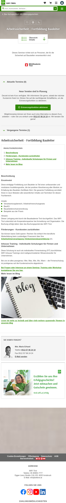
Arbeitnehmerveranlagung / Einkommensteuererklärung (25, 239)
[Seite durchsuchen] (29, 8)
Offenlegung (33, 456)
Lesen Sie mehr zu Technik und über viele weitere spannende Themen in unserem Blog (33, 321)
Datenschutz (46, 456)
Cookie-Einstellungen (16, 456)
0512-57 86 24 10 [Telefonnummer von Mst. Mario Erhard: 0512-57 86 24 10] (28, 350)
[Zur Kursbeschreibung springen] (33, 38)
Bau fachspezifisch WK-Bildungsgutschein (21, 14)
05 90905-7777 (36, 473)
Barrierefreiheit (26, 459)
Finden (55, 8)
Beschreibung (12, 153)
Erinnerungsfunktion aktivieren (33, 107)
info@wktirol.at (36, 478)
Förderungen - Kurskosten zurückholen (23, 156)
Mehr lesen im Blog (14, 164)
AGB (56, 456)
